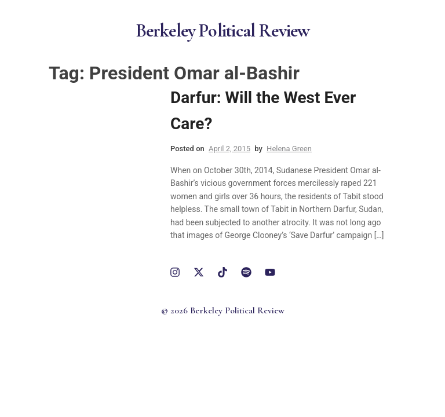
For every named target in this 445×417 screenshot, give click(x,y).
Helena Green (289, 148)
